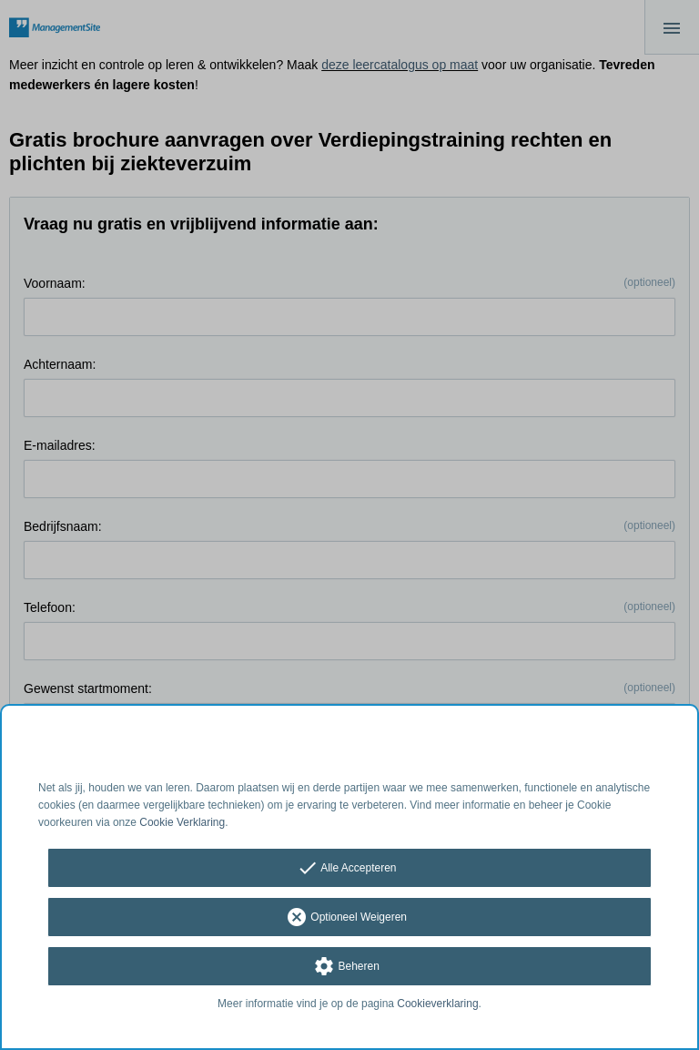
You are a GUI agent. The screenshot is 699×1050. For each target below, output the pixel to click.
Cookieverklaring (437, 1003)
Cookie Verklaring (182, 822)
